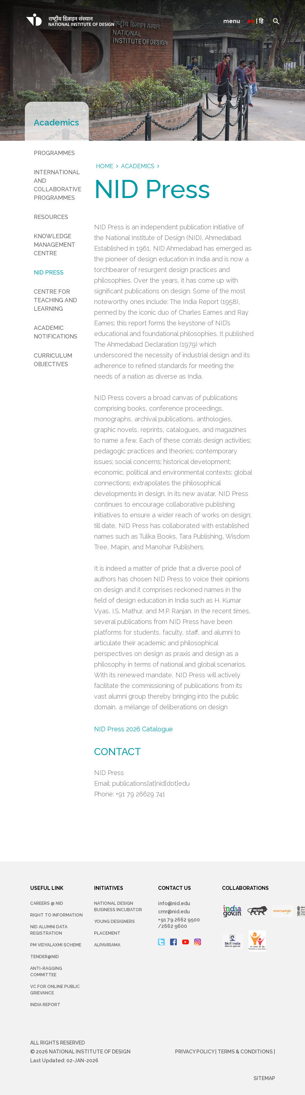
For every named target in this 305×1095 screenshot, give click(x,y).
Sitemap (264, 1078)
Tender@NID (44, 956)
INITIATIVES (108, 888)
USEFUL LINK (46, 888)
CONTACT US (174, 888)
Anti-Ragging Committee (46, 971)
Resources (51, 217)
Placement (107, 933)
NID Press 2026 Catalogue (133, 729)
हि (261, 21)
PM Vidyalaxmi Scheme (55, 944)
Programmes (54, 153)
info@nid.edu (174, 903)
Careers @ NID (46, 903)
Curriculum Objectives (53, 360)
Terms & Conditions (245, 1051)
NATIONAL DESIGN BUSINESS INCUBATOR (118, 906)
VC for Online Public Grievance (55, 989)
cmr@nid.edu (174, 911)
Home (104, 166)
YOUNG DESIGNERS (114, 921)
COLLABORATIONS (245, 888)
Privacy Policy (194, 1051)
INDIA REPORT (45, 1004)
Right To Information (56, 915)
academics (137, 166)
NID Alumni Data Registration (48, 930)
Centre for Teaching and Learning (55, 300)
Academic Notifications (55, 332)
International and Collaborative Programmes (57, 185)
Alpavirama (107, 944)
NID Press (49, 272)
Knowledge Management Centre (54, 245)
